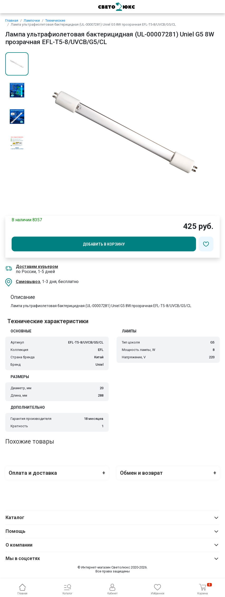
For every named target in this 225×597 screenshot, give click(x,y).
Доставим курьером (37, 266)
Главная (11, 20)
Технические (55, 20)
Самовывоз (28, 281)
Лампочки (32, 20)
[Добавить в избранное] (206, 244)
